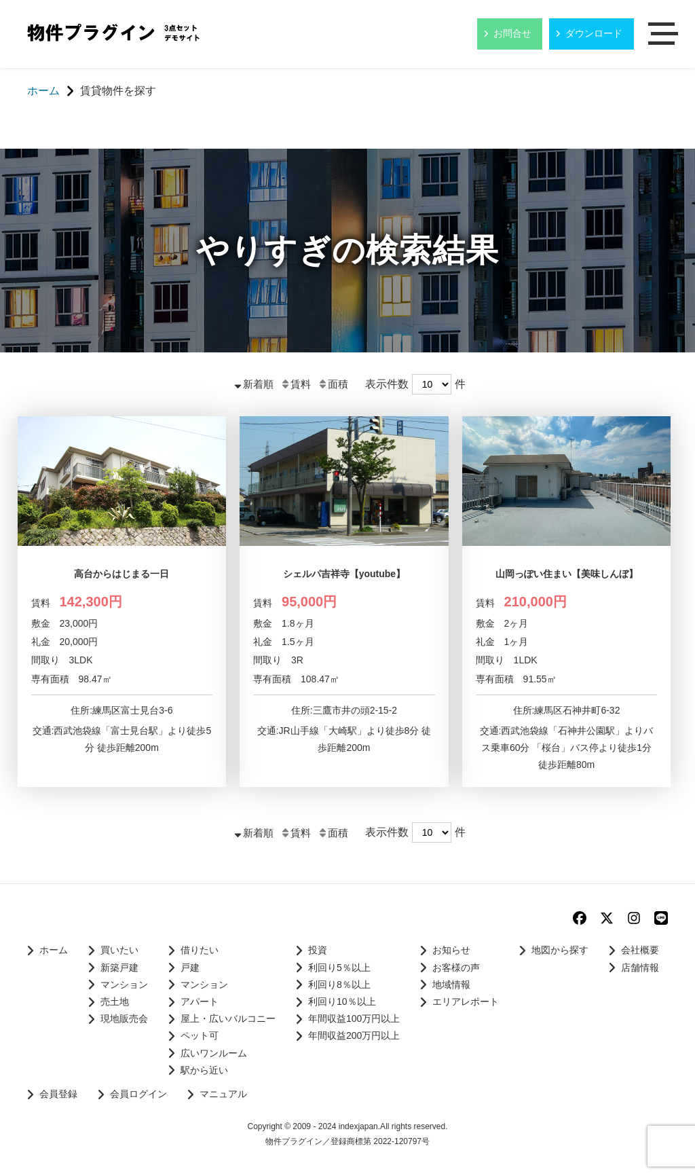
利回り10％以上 (342, 1001)
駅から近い (204, 1070)
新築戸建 (119, 967)
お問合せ (512, 33)
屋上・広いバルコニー (228, 1018)
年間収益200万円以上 (354, 1035)
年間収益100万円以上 (354, 1018)
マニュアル (223, 1093)
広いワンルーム (214, 1053)
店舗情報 (640, 967)
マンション (124, 984)
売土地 (114, 1001)
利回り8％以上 (339, 984)
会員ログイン (138, 1093)
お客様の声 (456, 967)
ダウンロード (593, 33)
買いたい (119, 949)
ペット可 (200, 1035)
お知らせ (451, 949)
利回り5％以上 (339, 967)
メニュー (664, 34)
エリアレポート (465, 1001)
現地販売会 (124, 1018)
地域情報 (451, 984)
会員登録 (58, 1093)
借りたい (200, 949)
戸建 (190, 967)
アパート (200, 1001)
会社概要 (640, 949)
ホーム (53, 949)
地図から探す (559, 949)
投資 (317, 949)
